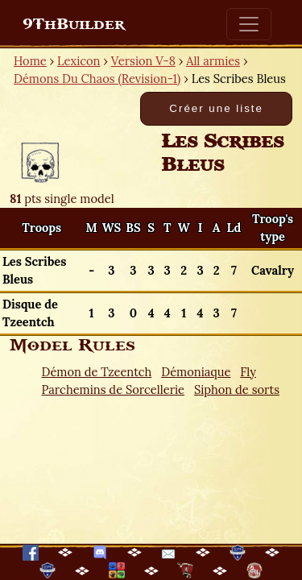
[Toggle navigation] (248, 24)
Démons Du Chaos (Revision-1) (97, 78)
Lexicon (78, 60)
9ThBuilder (74, 24)
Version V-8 (143, 60)
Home (30, 60)
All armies (213, 60)
